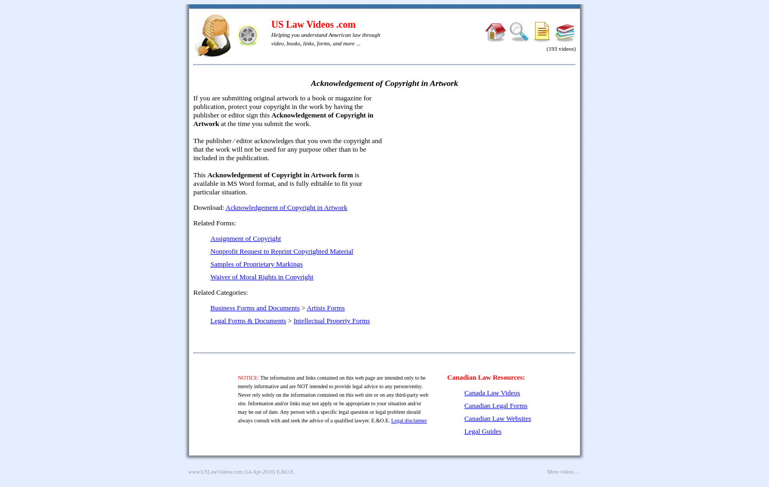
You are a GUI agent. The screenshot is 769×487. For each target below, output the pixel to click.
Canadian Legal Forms (495, 406)
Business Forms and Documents (255, 308)
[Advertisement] (484, 171)
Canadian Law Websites (497, 418)
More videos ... (563, 472)
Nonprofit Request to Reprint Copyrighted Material (282, 251)
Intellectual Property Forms (332, 321)
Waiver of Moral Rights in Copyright (261, 277)
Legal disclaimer (409, 420)
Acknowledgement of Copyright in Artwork (286, 207)
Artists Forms (325, 308)
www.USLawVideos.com (216, 472)
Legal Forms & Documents (248, 321)
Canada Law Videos (492, 393)
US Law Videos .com (313, 24)
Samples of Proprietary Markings (256, 264)
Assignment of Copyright (245, 238)
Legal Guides (482, 431)
